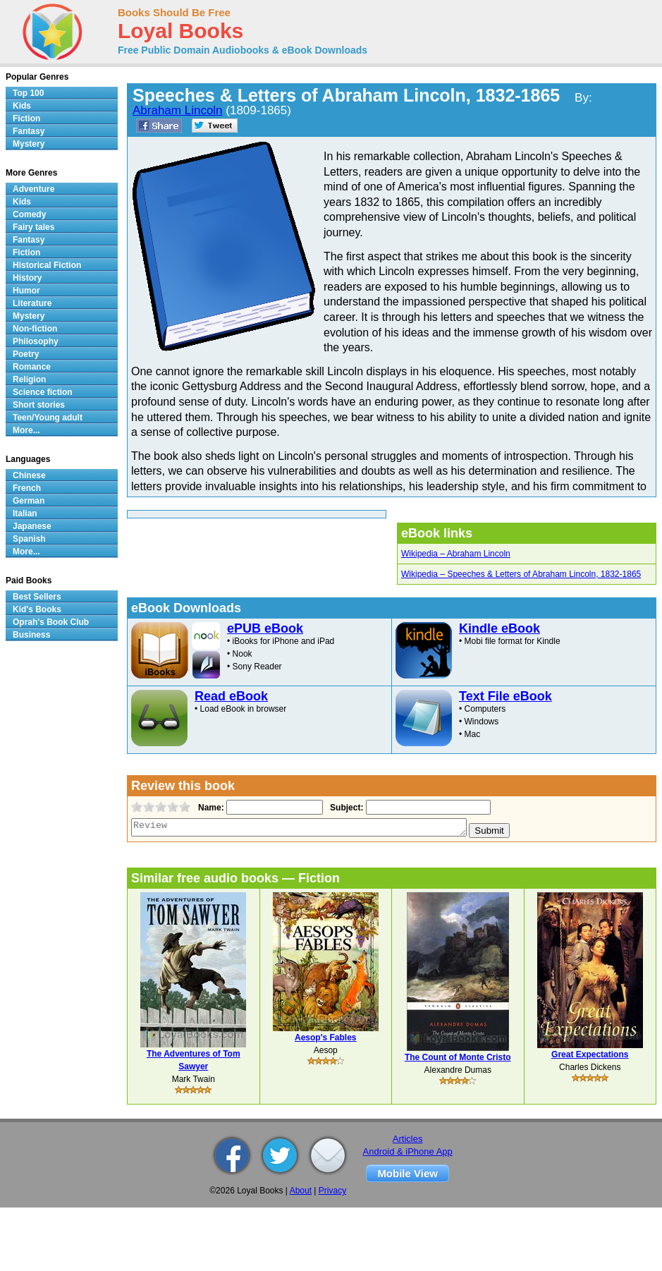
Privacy (332, 1191)
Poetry (26, 354)
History (27, 278)
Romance (32, 367)
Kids (22, 106)
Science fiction (43, 392)
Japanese (32, 526)
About (301, 1191)
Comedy (29, 214)
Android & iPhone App (408, 1151)
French (27, 488)
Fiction (26, 118)
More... (26, 430)
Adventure (33, 189)
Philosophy (36, 341)
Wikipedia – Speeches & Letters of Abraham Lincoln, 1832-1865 (521, 574)
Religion (29, 379)
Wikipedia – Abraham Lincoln (455, 554)
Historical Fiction (47, 265)
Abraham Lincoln (178, 110)
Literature (32, 303)
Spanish (29, 539)
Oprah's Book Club (51, 622)
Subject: (345, 808)
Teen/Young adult (47, 417)
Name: (209, 808)
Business (31, 635)
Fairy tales (33, 227)
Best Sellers (37, 597)
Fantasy (28, 131)
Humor (26, 291)
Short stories (39, 405)
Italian (25, 513)
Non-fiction (35, 329)
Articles (408, 1138)
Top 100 (28, 93)
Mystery (28, 144)
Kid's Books (37, 609)
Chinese (29, 475)
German (28, 501)
